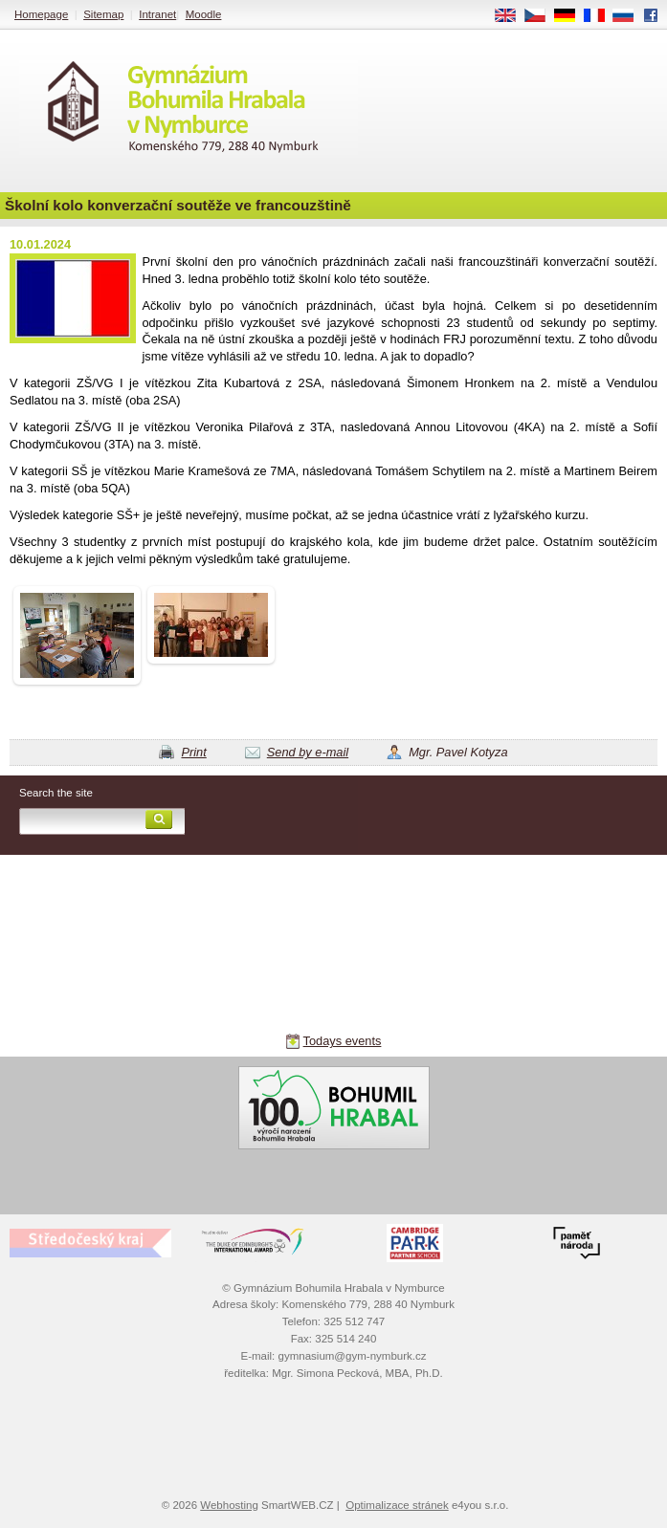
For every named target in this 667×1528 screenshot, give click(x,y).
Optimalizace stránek (397, 1505)
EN (512, 16)
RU (630, 16)
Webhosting (229, 1505)
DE (571, 16)
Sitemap (103, 14)
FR (600, 16)
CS (541, 16)
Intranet (157, 14)
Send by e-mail (307, 752)
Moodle (204, 14)
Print (193, 752)
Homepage (41, 14)
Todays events (342, 1041)
